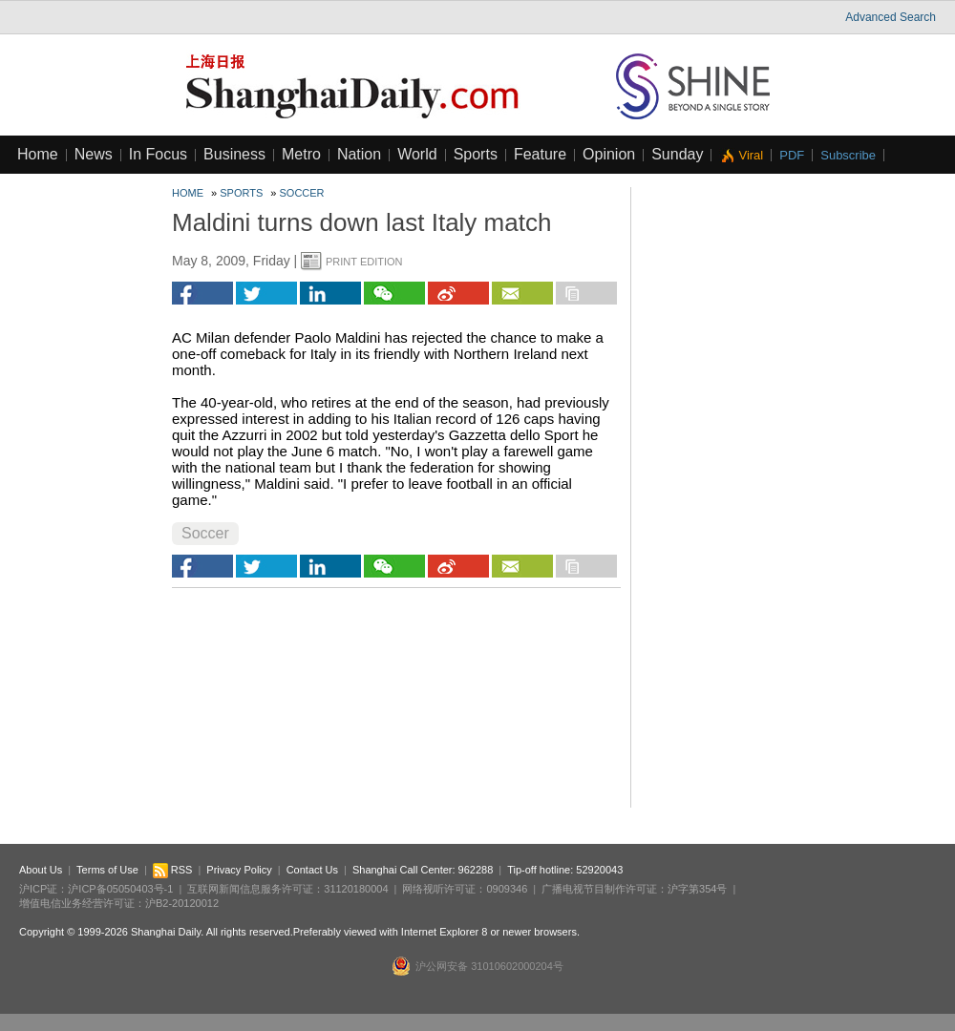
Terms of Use (107, 869)
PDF (791, 155)
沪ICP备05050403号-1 (120, 888)
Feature (540, 154)
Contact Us (312, 869)
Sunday (677, 154)
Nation (359, 154)
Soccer (302, 193)
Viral (750, 155)
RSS (173, 869)
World (417, 154)
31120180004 (356, 888)
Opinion (609, 154)
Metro (301, 154)
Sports (476, 154)
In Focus (158, 154)
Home (37, 154)
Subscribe (848, 155)
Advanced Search (890, 17)
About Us (40, 869)
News (93, 154)
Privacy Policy (238, 869)
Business (234, 154)
